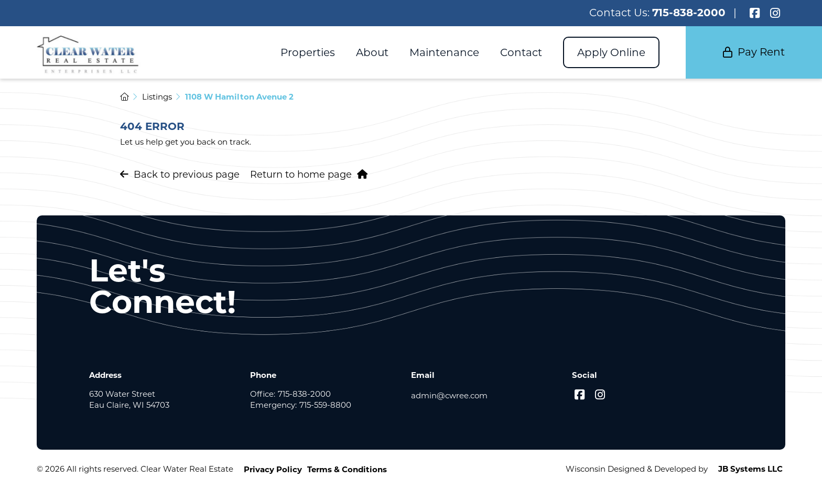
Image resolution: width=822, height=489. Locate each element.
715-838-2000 (689, 12)
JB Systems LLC (750, 469)
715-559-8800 (325, 405)
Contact (521, 52)
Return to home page (308, 174)
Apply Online (611, 52)
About (372, 52)
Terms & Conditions (347, 469)
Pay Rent (754, 52)
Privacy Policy (273, 469)
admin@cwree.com (449, 395)
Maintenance (444, 52)
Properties (307, 52)
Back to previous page (180, 174)
